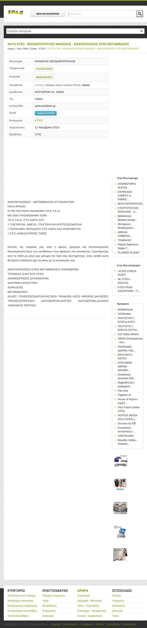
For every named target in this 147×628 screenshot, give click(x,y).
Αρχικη (12, 48)
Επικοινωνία (70, 624)
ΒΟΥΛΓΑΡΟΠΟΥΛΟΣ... (131, 203)
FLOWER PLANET (129, 252)
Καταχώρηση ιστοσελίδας (22, 610)
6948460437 (44, 77)
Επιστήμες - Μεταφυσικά (91, 610)
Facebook (86, 624)
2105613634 (44, 68)
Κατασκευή (118, 605)
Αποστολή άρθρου (18, 615)
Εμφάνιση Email (45, 113)
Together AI (124, 394)
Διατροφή (47, 615)
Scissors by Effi (127, 423)
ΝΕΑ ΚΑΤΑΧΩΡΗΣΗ (47, 13)
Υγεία (45, 600)
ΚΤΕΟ (43, 48)
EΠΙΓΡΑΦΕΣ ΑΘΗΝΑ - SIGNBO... (125, 366)
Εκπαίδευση (49, 605)
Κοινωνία (117, 610)
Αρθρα (82, 590)
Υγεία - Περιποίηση (88, 605)
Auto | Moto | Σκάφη (28, 48)
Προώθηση (113, 624)
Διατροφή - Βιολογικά (89, 600)
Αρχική (55, 624)
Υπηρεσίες (118, 600)
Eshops (116, 595)
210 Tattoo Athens (128, 334)
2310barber (124, 313)
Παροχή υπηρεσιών (53, 595)
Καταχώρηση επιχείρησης (22, 605)
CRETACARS (126, 435)
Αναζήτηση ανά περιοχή (21, 595)
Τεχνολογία (83, 595)
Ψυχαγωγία (49, 610)
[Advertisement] (58, 168)
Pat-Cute (123, 390)
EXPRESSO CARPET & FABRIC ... (125, 195)
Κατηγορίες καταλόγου (21, 600)
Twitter (99, 624)
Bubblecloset (125, 309)
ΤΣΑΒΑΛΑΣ (124, 240)
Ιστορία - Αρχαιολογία (89, 615)
